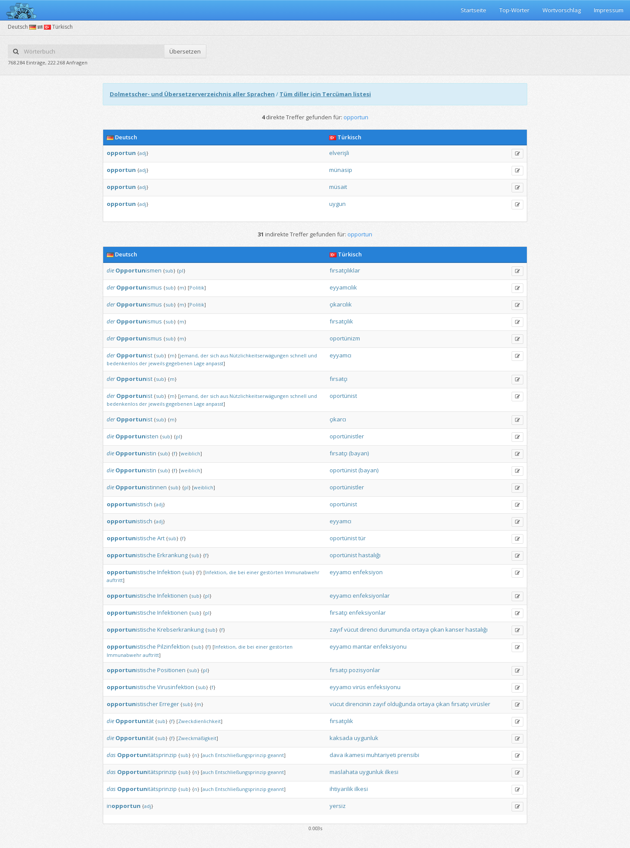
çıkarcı (338, 419)
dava (336, 755)
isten (136, 436)
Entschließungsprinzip (240, 755)
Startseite (473, 10)
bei (241, 572)
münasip (340, 170)
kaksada (341, 738)
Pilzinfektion (173, 646)
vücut (351, 629)
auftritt (115, 580)
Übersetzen (185, 51)
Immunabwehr (302, 572)
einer (252, 572)
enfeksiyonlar (371, 595)
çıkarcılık (341, 304)
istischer (132, 704)
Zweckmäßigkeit (197, 738)
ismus (139, 287)
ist (134, 355)
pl (181, 270)
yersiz (338, 806)
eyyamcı (340, 355)
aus (224, 355)
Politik (196, 287)
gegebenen (179, 363)
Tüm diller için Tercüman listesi (325, 94)
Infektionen (172, 595)
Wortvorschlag (561, 10)
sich (214, 355)
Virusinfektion (175, 687)
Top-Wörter (514, 10)
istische (131, 538)
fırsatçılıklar (345, 270)
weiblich (190, 453)
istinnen (141, 487)
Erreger (169, 704)
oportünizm (345, 338)
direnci (368, 629)
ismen (138, 270)
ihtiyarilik (341, 789)
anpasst (214, 363)
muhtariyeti (381, 755)
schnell (298, 355)
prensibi (408, 755)
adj (142, 153)
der (111, 287)
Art (161, 538)
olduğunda (401, 704)
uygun (337, 204)
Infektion (169, 572)
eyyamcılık (343, 287)
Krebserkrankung (180, 629)
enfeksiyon (368, 572)
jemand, (189, 355)
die (110, 270)
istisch (129, 504)
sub (169, 270)
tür (362, 538)
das (111, 755)
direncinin (358, 704)
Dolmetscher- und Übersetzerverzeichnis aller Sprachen (192, 94)
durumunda (394, 629)
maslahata (344, 772)
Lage (199, 363)
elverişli (339, 153)
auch (208, 755)
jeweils (156, 363)
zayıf (336, 629)
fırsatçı (338, 379)
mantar (362, 646)
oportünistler (347, 436)
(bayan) (359, 453)
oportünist (343, 396)
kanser (454, 629)
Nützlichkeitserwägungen (259, 355)
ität (134, 721)
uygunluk (366, 738)
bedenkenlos (122, 363)
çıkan (437, 629)
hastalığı (369, 555)
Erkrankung (172, 555)
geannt (276, 755)
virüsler (480, 704)
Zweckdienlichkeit (199, 721)
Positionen (171, 670)
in (124, 806)
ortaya (420, 629)
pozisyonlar (364, 670)
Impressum (608, 10)
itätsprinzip (147, 755)
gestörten (271, 572)
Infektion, (216, 572)
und (312, 355)
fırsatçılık (341, 321)
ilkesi (391, 772)
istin (135, 453)
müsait (338, 187)
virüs (359, 687)
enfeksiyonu (390, 646)
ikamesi (354, 755)
